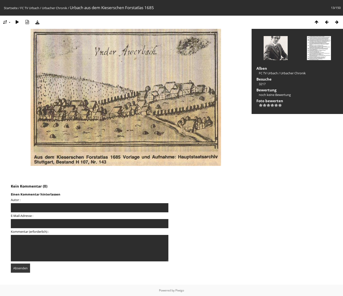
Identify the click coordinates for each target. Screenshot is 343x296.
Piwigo (179, 290)
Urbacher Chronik (54, 8)
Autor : (15, 200)
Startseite (11, 8)
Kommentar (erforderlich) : (30, 231)
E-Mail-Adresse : (22, 216)
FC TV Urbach (29, 8)
